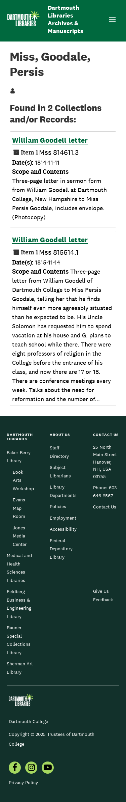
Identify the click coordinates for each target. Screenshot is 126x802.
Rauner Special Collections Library (19, 640)
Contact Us (104, 507)
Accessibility (63, 529)
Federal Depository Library (61, 548)
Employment (63, 518)
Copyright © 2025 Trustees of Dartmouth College (51, 739)
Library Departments (63, 491)
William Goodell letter (50, 140)
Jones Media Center (20, 536)
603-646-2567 (105, 492)
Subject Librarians (60, 471)
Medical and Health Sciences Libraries (19, 567)
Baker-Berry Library (19, 456)
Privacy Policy (23, 782)
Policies (58, 506)
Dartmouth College (28, 721)
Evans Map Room (19, 508)
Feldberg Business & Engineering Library (19, 603)
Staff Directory (59, 452)
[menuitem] (15, 768)
